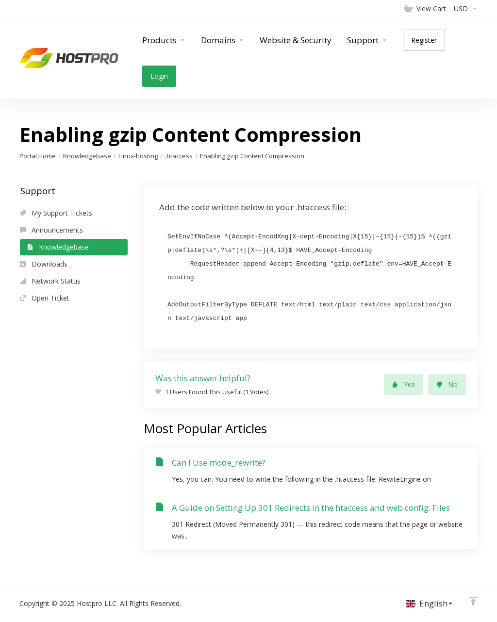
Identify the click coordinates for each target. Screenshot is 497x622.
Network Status (50, 281)
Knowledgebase (87, 155)
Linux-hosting (138, 155)
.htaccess (179, 155)
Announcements (51, 230)
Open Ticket (44, 298)
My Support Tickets (56, 213)
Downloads (43, 264)
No (447, 384)
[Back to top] (473, 601)
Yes (403, 384)
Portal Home (37, 155)
